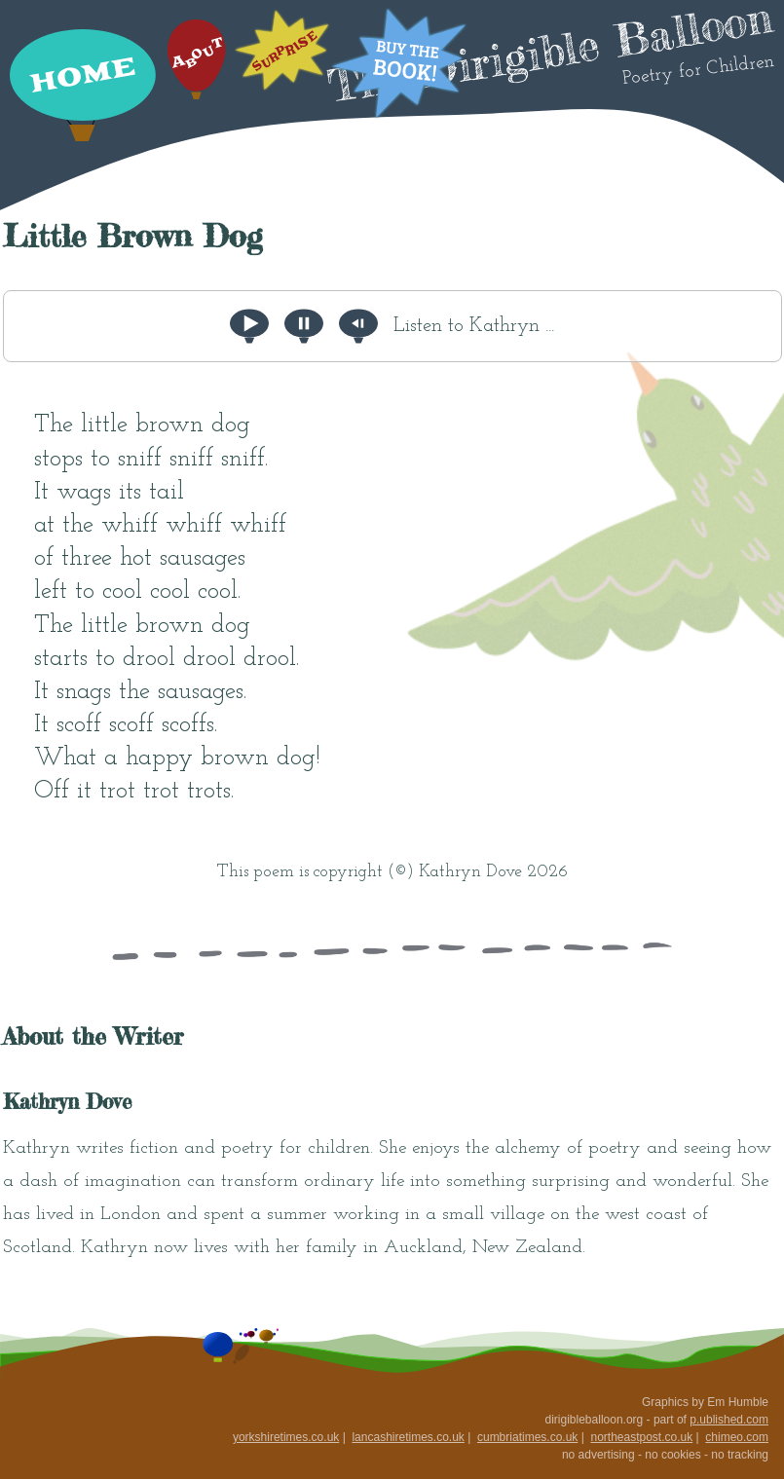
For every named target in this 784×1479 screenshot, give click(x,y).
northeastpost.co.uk (641, 1437)
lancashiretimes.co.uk (408, 1437)
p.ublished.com (729, 1419)
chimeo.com (736, 1437)
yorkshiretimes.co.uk (286, 1437)
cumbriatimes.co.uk (527, 1437)
